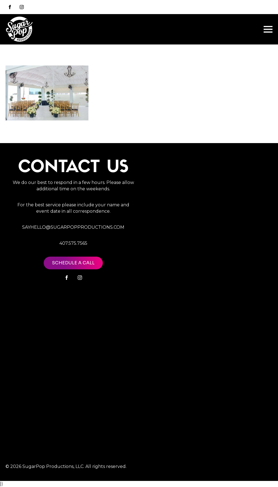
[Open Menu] (268, 29)
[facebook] (66, 277)
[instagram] (21, 7)
